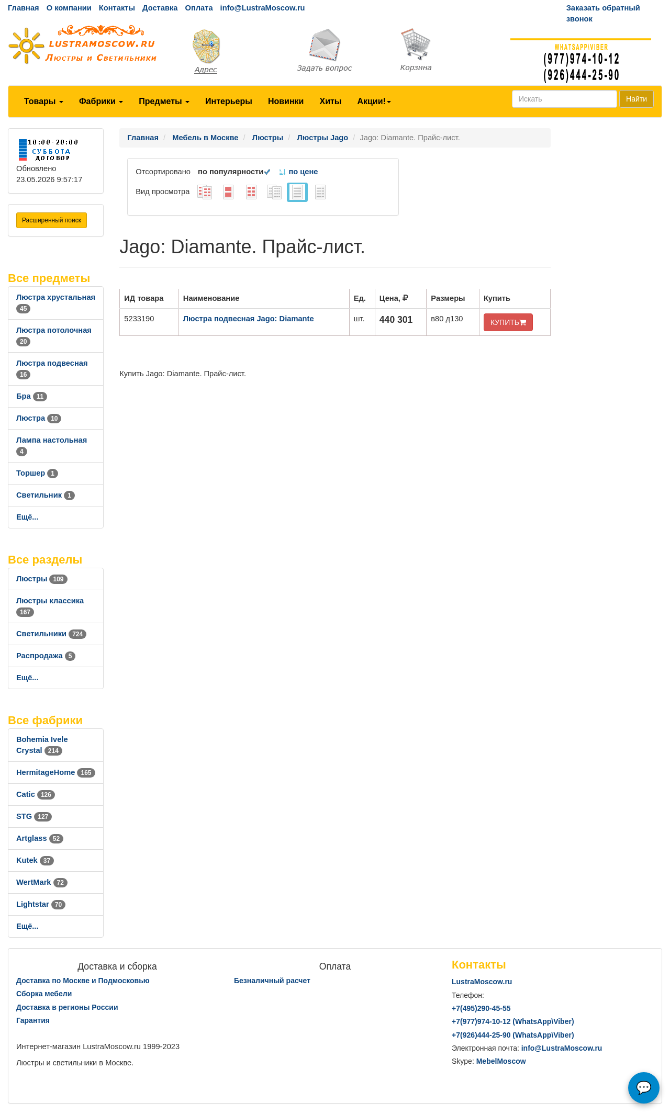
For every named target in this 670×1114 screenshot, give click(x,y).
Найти (636, 99)
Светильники (51, 633)
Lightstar (40, 904)
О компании (69, 8)
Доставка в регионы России (67, 1007)
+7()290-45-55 (481, 1008)
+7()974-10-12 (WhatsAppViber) (513, 1021)
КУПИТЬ (508, 322)
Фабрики (101, 101)
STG (34, 816)
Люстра (38, 418)
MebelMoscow (501, 1061)
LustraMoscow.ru (482, 981)
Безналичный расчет (272, 980)
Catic (35, 794)
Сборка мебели (44, 993)
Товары (43, 101)
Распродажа (45, 655)
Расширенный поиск (51, 220)
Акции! (373, 101)
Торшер (37, 473)
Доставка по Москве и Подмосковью (83, 980)
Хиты (330, 101)
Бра (31, 396)
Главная (23, 8)
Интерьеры (228, 101)
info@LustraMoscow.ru (262, 8)
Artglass (39, 838)
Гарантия (33, 1020)
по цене (298, 171)
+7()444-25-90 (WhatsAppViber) (513, 1035)
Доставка (159, 8)
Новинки (286, 101)
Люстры (42, 579)
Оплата (199, 8)
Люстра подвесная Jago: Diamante (248, 318)
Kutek (35, 860)
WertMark (42, 882)
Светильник (45, 495)
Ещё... (27, 517)
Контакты (117, 8)
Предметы (164, 101)
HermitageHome (55, 772)
